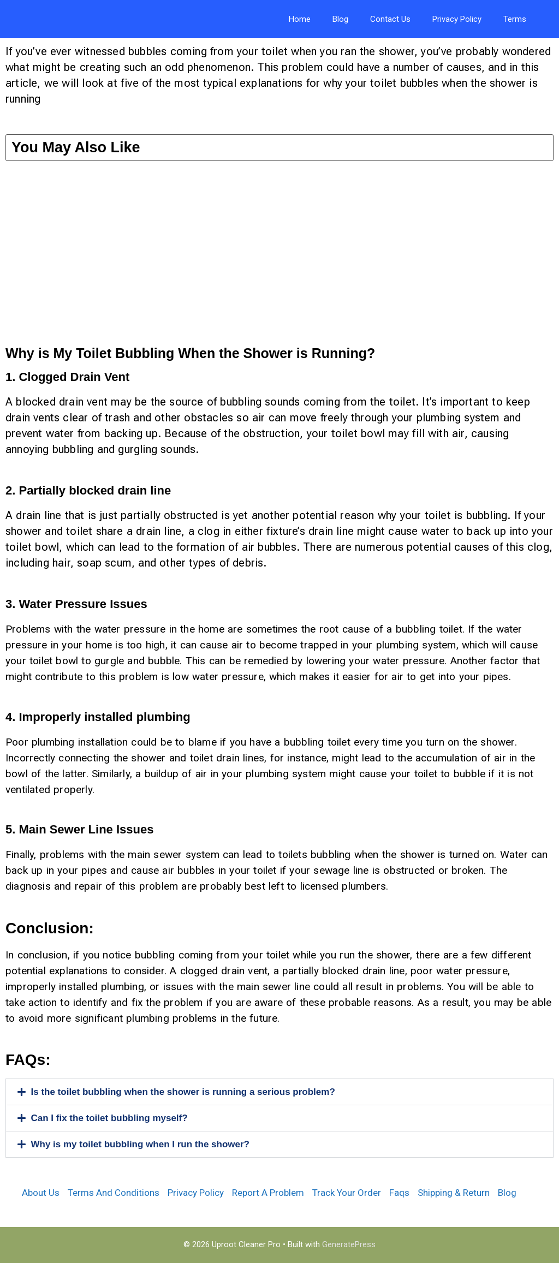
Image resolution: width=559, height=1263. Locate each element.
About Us (41, 1192)
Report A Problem (268, 1192)
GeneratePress (349, 1244)
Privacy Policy (456, 19)
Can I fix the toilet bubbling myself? (109, 1118)
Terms (514, 19)
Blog (340, 19)
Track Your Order (346, 1192)
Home (300, 19)
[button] (279, 1092)
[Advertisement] (279, 259)
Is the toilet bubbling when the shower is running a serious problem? (183, 1092)
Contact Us (390, 19)
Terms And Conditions (113, 1192)
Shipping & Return (454, 1192)
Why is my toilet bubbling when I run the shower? (140, 1144)
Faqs (399, 1192)
